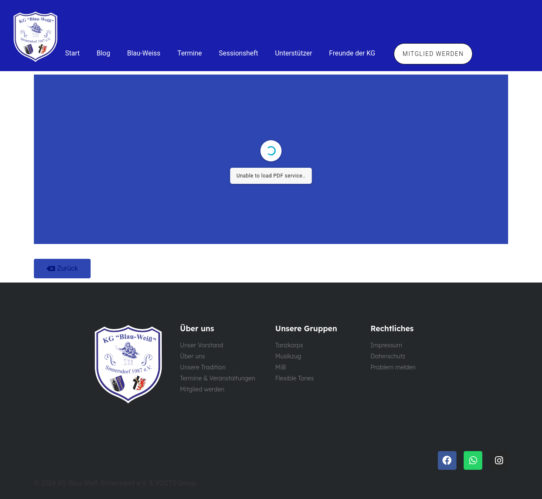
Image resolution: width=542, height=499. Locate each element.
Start (72, 53)
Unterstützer (293, 53)
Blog (103, 53)
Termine (189, 53)
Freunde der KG (352, 53)
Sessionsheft (238, 53)
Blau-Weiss (143, 53)
